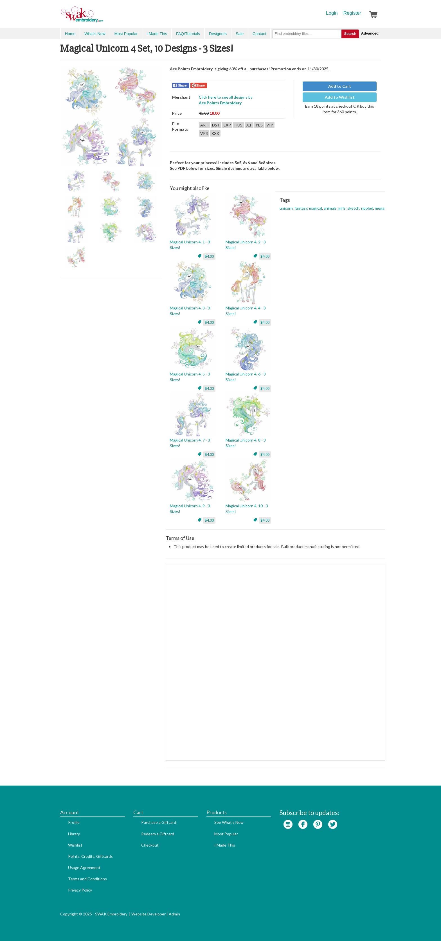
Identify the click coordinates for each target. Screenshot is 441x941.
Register (352, 13)
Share (182, 85)
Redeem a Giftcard (157, 833)
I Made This (157, 33)
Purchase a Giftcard (158, 822)
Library (74, 833)
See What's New (229, 822)
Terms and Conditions (87, 878)
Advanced (370, 33)
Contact (259, 33)
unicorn (286, 208)
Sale (240, 33)
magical (315, 208)
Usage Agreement (84, 867)
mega (379, 208)
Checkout (150, 845)
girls (342, 208)
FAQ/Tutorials (188, 33)
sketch (353, 208)
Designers (218, 33)
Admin (174, 913)
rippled (367, 208)
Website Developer (148, 913)
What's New (94, 33)
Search (350, 33)
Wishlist (75, 845)
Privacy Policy (80, 890)
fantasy (300, 208)
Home (70, 33)
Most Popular (126, 33)
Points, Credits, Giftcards (90, 856)
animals (330, 208)
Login (332, 13)
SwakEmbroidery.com (102, 17)
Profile (74, 822)
